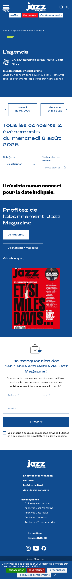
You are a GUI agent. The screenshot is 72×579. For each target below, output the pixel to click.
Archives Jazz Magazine (39, 508)
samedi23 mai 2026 (22, 109)
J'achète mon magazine (51, 15)
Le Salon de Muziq (33, 485)
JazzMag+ (14, 15)
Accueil (6, 31)
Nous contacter (37, 538)
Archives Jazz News (37, 513)
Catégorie (9, 157)
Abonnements (29, 15)
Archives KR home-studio (40, 522)
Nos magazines (30, 500)
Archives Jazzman (36, 517)
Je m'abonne (16, 234)
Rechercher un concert (51, 159)
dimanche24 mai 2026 (55, 109)
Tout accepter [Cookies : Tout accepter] (16, 570)
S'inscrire (36, 421)
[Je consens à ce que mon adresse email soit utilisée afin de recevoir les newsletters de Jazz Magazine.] (4, 432)
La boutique (35, 533)
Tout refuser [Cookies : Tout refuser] (36, 570)
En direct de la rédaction (38, 476)
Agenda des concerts (24, 31)
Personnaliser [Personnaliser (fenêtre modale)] (57, 570)
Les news (28, 480)
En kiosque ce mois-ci (37, 503)
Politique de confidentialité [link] (34, 575)
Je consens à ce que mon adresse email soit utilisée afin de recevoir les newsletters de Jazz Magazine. (36, 434)
